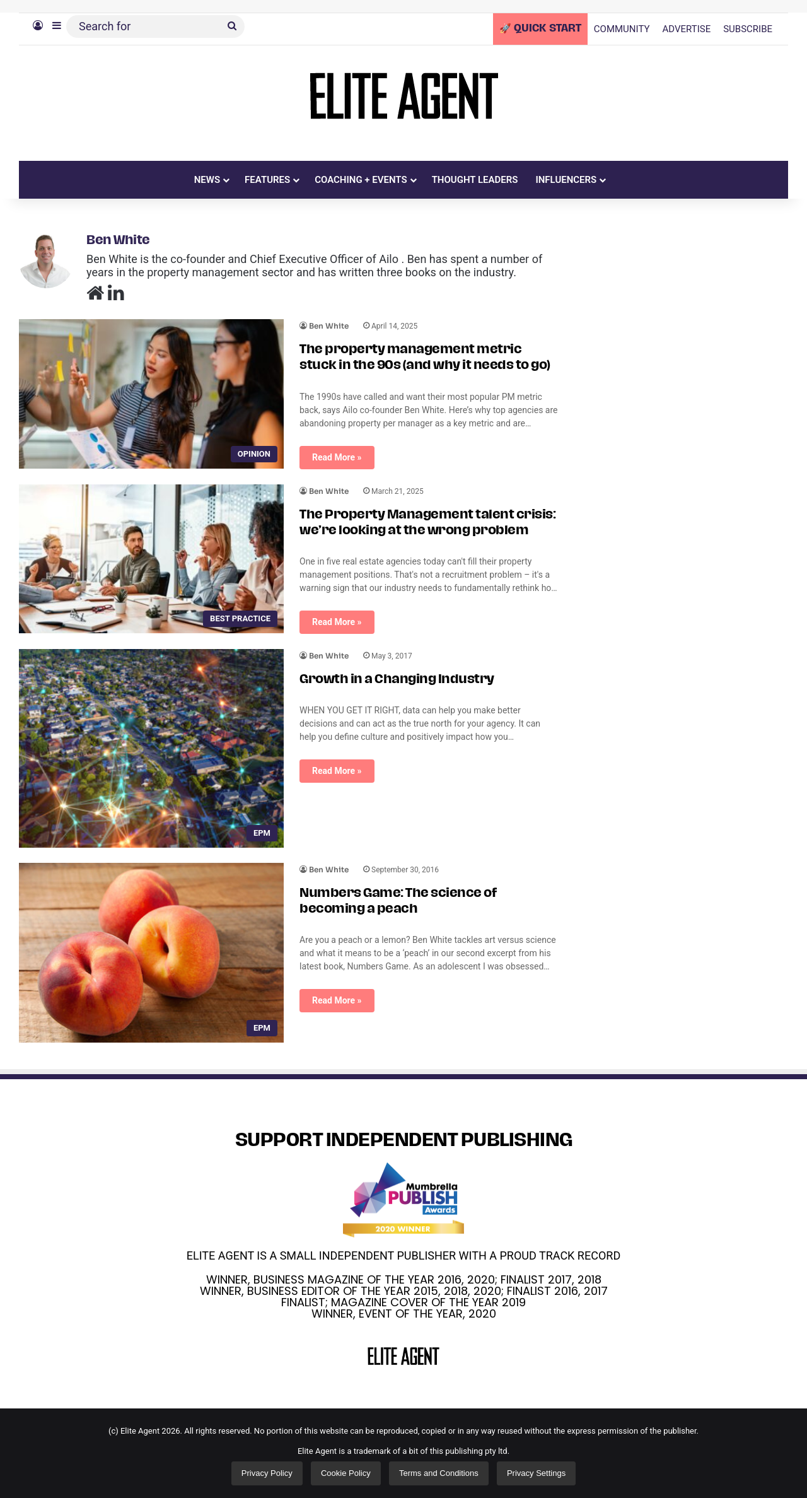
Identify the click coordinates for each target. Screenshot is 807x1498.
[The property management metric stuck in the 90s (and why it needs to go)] (151, 394)
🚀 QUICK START (540, 29)
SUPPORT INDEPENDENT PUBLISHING (403, 1141)
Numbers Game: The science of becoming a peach (397, 902)
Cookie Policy (346, 1473)
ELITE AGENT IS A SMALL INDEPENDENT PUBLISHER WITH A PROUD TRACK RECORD (403, 1255)
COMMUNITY (622, 29)
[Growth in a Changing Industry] (151, 748)
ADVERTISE (687, 29)
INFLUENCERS (565, 179)
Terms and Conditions (439, 1473)
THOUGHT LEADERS (475, 179)
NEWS (207, 179)
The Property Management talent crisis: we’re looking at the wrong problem (427, 523)
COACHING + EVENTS (361, 179)
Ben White (118, 241)
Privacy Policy (267, 1473)
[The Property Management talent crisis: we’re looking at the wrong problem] (151, 559)
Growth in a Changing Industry (396, 680)
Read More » (337, 457)
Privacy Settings (536, 1473)
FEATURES (267, 179)
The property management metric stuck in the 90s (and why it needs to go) (424, 358)
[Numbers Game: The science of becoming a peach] (151, 953)
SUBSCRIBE (747, 29)
